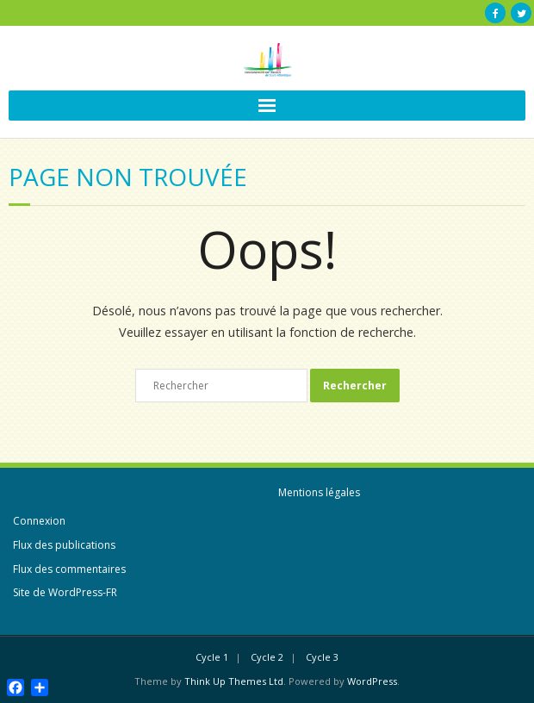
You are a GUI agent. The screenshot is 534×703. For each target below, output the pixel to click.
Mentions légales (319, 492)
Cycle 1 (212, 656)
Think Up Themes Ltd (233, 681)
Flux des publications (64, 545)
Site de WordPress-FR (65, 592)
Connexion (39, 520)
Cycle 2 (267, 656)
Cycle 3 (322, 656)
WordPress (372, 681)
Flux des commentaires (69, 569)
